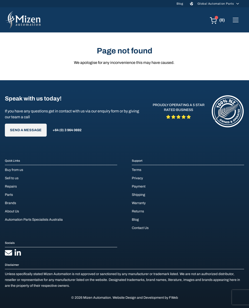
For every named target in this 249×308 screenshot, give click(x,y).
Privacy (137, 178)
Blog (180, 3)
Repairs (11, 186)
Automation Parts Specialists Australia (34, 219)
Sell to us (11, 178)
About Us (12, 211)
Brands (10, 203)
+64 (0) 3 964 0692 (67, 130)
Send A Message (26, 130)
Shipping (138, 195)
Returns (138, 211)
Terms (136, 170)
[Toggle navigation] (235, 20)
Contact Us (140, 228)
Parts (9, 195)
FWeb (173, 297)
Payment (138, 186)
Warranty (139, 203)
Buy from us (14, 170)
